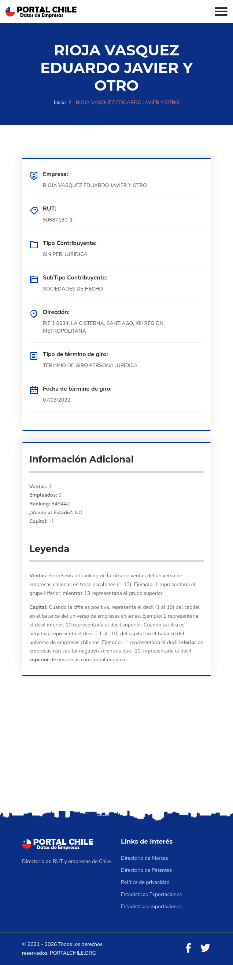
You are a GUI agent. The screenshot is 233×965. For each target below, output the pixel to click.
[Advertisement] (116, 753)
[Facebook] (188, 948)
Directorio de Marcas (144, 858)
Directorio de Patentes (146, 870)
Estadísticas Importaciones (151, 906)
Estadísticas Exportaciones (151, 894)
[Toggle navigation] (221, 11)
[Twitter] (205, 948)
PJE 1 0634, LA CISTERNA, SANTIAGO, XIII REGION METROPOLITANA (103, 327)
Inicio (60, 102)
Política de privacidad (145, 882)
